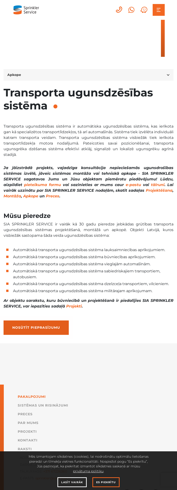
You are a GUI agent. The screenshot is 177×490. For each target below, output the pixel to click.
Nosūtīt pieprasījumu (36, 327)
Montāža (12, 196)
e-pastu (133, 185)
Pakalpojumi (32, 396)
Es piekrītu (106, 482)
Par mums (28, 423)
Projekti (74, 306)
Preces (52, 196)
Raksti (25, 449)
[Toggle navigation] (159, 10)
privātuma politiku (88, 471)
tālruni (157, 185)
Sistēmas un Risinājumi (43, 405)
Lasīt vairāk (72, 482)
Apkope (30, 196)
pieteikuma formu (42, 185)
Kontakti (28, 440)
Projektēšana (159, 190)
